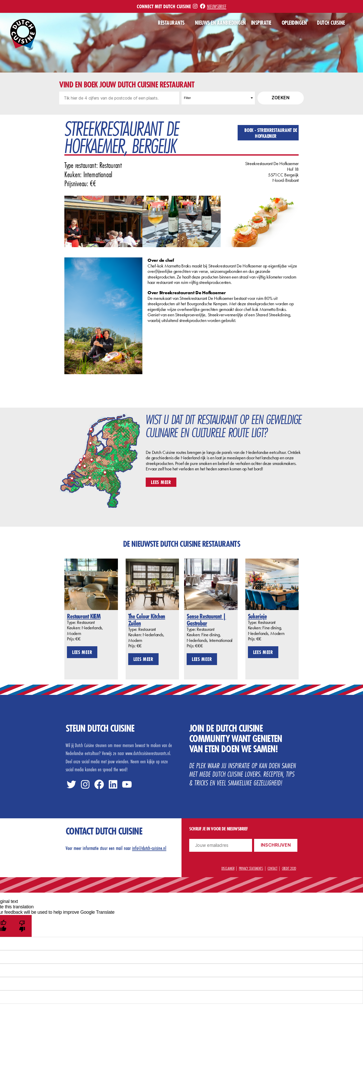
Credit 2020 (289, 868)
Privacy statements (251, 868)
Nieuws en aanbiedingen (220, 22)
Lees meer (161, 482)
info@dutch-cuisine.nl (149, 848)
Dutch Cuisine (331, 22)
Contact (272, 868)
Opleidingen (294, 22)
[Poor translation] (22, 926)
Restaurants (171, 22)
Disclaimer (227, 868)
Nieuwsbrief (216, 6)
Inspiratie (261, 22)
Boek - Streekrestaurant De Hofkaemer (270, 133)
